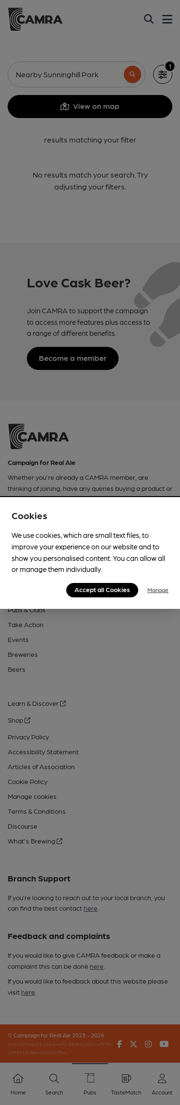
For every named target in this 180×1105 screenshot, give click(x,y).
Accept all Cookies (102, 589)
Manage (157, 589)
